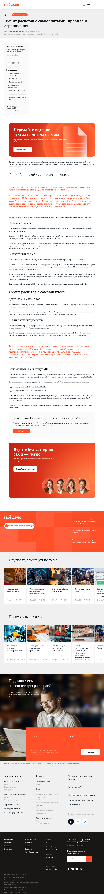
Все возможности (10, 787)
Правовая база (40, 797)
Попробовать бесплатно (25, 469)
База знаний (74, 787)
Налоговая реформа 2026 (13, 812)
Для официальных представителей (80, 800)
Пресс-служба (30, 839)
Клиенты (28, 849)
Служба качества (31, 852)
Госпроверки (40, 805)
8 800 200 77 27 (52, 857)
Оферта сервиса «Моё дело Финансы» (16, 890)
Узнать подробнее (12, 55)
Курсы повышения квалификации (47, 802)
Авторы (28, 846)
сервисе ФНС (63, 190)
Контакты (7, 846)
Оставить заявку (22, 149)
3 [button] (78, 574)
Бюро (38, 789)
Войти (88, 5)
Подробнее (22, 431)
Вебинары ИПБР (41, 813)
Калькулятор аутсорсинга (12, 800)
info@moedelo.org (52, 869)
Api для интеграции (42, 823)
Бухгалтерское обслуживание (15, 794)
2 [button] (75, 574)
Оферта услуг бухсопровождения (15, 887)
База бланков (40, 800)
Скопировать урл (19, 63)
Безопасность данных (11, 880)
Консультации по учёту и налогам (47, 794)
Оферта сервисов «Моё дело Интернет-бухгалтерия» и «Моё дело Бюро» (21, 883)
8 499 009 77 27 (52, 842)
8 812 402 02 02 (52, 850)
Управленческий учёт (12, 805)
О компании (8, 839)
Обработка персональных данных (15, 874)
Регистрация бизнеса (12, 809)
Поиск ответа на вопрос (43, 808)
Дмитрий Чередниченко (16, 31)
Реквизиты (8, 843)
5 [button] (83, 574)
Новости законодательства (44, 810)
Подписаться (90, 752)
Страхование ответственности (14, 877)
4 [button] (81, 574)
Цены (6, 784)
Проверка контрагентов (44, 818)
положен (80, 382)
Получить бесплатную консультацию (20, 526)
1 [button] (71, 574)
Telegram (13, 63)
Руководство (8, 849)
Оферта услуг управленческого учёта (16, 892)
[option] (15, 586)
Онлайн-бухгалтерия (12, 781)
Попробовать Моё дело (13, 111)
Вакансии (28, 843)
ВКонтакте (8, 63)
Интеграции (8, 790)
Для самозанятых (74, 804)
